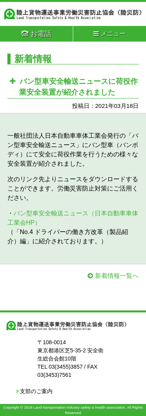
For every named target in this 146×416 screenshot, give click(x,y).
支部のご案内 (36, 391)
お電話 (36, 34)
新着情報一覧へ (117, 275)
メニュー (109, 33)
